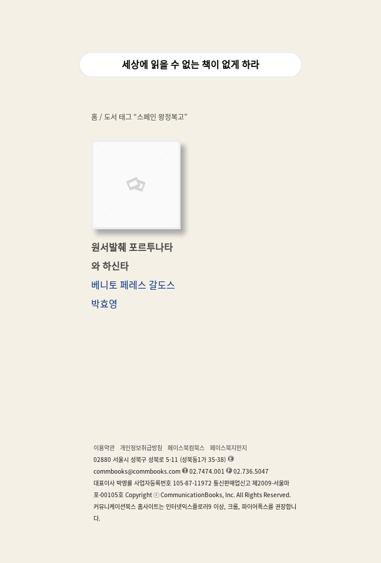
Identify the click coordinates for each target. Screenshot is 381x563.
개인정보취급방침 (141, 448)
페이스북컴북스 (186, 448)
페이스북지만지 (228, 448)
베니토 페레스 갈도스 (133, 285)
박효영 (104, 304)
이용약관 (104, 448)
